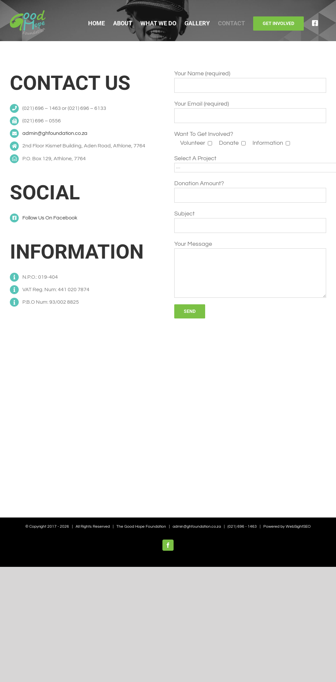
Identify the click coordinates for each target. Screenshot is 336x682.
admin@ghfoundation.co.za (54, 133)
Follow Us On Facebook (49, 217)
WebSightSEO (298, 526)
